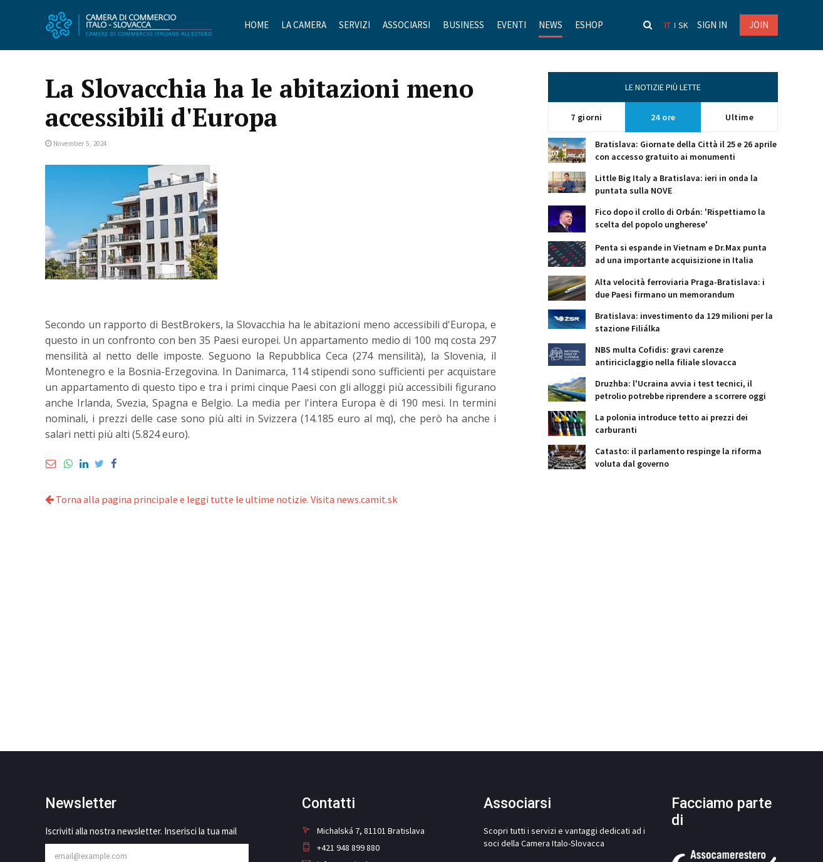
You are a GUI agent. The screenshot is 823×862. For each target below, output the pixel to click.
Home (256, 25)
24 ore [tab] (663, 117)
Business (463, 25)
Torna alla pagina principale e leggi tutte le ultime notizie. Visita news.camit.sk (220, 499)
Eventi (510, 25)
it (669, 25)
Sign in (712, 25)
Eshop (588, 25)
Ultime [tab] (739, 117)
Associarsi (406, 25)
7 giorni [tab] (587, 117)
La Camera (303, 25)
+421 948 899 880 (341, 847)
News (550, 25)
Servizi (354, 25)
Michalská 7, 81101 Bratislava (363, 830)
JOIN (759, 25)
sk (684, 25)
